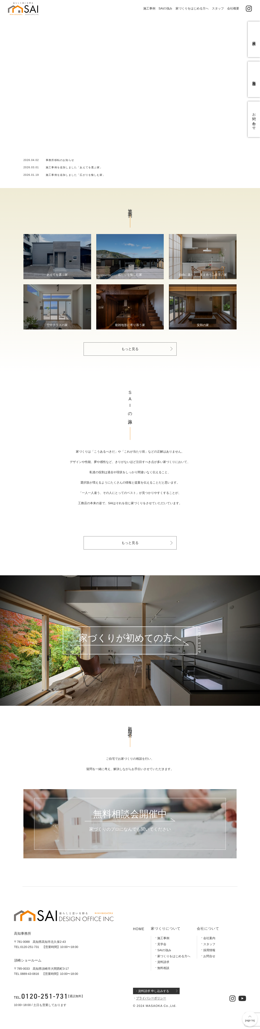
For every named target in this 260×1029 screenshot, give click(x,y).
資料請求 (163, 962)
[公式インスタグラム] (249, 9)
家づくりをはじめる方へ (192, 8)
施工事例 (149, 8)
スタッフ (218, 8)
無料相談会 (254, 79)
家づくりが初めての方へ (130, 638)
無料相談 (163, 968)
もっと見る (130, 349)
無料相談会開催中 (130, 814)
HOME (138, 929)
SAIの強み (166, 8)
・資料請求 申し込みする (152, 991)
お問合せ (209, 956)
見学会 (161, 944)
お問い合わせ (254, 119)
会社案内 (209, 938)
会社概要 (233, 8)
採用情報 (209, 950)
